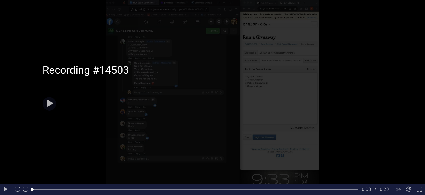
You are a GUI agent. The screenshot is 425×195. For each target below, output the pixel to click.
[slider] (195, 189)
